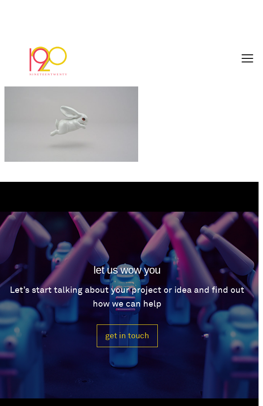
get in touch (127, 336)
